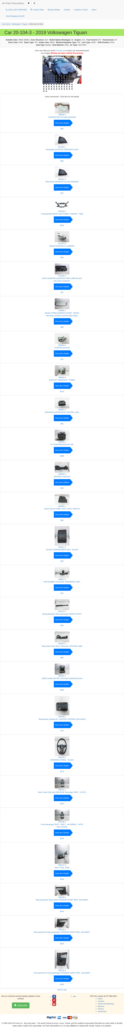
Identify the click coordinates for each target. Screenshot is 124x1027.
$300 (62, 690)
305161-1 (62, 676)
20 (61, 78)
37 (43, 82)
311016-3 (62, 276)
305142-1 (62, 790)
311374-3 (62, 243)
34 (67, 80)
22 (67, 78)
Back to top (62, 990)
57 (64, 84)
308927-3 (62, 579)
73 (43, 89)
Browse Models (54, 10)
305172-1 (62, 611)
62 (46, 86)
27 (49, 80)
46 (67, 82)
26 (46, 80)
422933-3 (62, 211)
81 (64, 89)
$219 (62, 225)
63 (49, 86)
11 (69, 76)
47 (69, 82)
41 (54, 82)
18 (56, 78)
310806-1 (62, 310)
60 (72, 84)
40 (51, 82)
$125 (62, 838)
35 (69, 80)
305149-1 (62, 757)
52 (51, 84)
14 (46, 78)
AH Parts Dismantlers (13, 3)
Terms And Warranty (106, 1004)
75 (49, 89)
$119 (62, 391)
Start (78, 91)
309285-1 (62, 506)
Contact (67, 10)
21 (64, 78)
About (94, 10)
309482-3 (62, 410)
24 (72, 78)
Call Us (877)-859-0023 (16, 10)
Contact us (60, 51)
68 (61, 86)
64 (51, 86)
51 (49, 84)
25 (43, 80)
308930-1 (62, 115)
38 (46, 82)
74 (46, 89)
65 (54, 86)
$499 (62, 456)
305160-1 (62, 717)
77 (54, 89)
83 (69, 89)
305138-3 (62, 822)
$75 (61, 193)
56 (61, 84)
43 (59, 82)
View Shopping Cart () (15, 16)
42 (56, 82)
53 (54, 84)
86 (46, 91)
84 (72, 89)
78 (56, 89)
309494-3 (62, 345)
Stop (80, 91)
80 (61, 89)
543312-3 (62, 179)
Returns (101, 1006)
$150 (62, 804)
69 (64, 86)
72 (72, 86)
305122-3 (62, 970)
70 (67, 86)
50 (46, 84)
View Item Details (62, 123)
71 (69, 86)
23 (69, 78)
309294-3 (62, 474)
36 (72, 80)
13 (43, 78)
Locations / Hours (81, 10)
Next (78, 72)
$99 (61, 161)
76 (51, 89)
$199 (62, 879)
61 (43, 86)
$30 (61, 129)
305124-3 (62, 930)
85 (43, 91)
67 (59, 86)
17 (54, 78)
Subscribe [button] (20, 1005)
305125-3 (62, 897)
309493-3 (62, 377)
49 (43, 84)
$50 (61, 488)
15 (49, 78)
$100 (62, 911)
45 (64, 82)
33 (64, 80)
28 (51, 80)
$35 (61, 625)
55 (59, 84)
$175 (62, 771)
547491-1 (62, 147)
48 (72, 82)
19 (59, 78)
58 (67, 84)
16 (51, 78)
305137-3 (62, 865)
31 (59, 80)
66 (56, 86)
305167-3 (62, 644)
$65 (61, 424)
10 (67, 76)
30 (56, 80)
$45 (61, 257)
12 (72, 76)
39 (49, 82)
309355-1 (62, 442)
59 (69, 84)
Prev (46, 72)
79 (59, 89)
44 (61, 82)
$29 (61, 561)
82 (67, 89)
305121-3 (62, 547)
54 (56, 84)
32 (61, 80)
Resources (102, 1011)
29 (54, 80)
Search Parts (37, 10)
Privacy (101, 1009)
